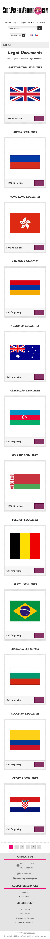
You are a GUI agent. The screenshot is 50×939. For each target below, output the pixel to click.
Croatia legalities (25, 778)
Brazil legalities (25, 584)
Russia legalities (25, 132)
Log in (15, 22)
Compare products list (25, 922)
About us (25, 892)
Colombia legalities (25, 714)
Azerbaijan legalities (25, 391)
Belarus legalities (25, 455)
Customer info (25, 909)
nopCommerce (29, 933)
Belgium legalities (25, 520)
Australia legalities (25, 326)
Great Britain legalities (25, 68)
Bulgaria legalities (25, 649)
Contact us (25, 896)
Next (39, 847)
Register (8, 22)
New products (25, 914)
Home (9, 59)
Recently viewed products (25, 918)
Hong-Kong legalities (25, 197)
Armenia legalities (25, 261)
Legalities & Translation (20, 59)
